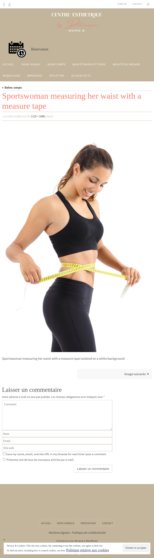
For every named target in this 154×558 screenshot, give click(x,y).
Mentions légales (59, 532)
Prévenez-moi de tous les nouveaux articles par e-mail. (40, 459)
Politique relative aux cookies (87, 550)
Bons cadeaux (65, 522)
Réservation (39, 49)
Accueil (46, 522)
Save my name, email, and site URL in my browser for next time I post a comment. (56, 454)
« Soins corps (12, 87)
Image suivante (137, 374)
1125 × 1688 (39, 116)
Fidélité (122, 3)
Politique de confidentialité (88, 532)
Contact (137, 3)
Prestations (88, 522)
